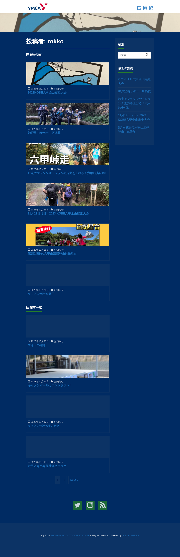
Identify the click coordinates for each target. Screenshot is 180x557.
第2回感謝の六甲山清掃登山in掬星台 (133, 129)
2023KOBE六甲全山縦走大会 (134, 81)
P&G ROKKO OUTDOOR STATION (70, 535)
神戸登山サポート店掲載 (134, 91)
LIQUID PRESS (130, 535)
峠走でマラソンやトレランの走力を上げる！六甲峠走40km (134, 103)
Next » (74, 480)
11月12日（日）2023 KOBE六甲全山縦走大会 (134, 117)
